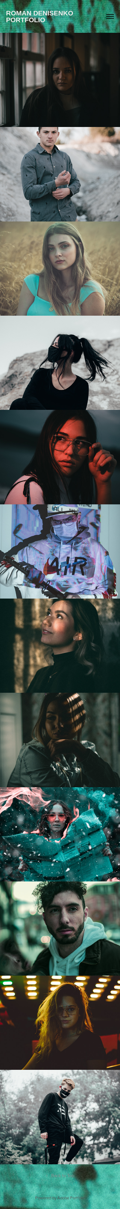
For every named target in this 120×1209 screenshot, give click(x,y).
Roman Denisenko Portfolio (40, 16)
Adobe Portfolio (71, 1198)
